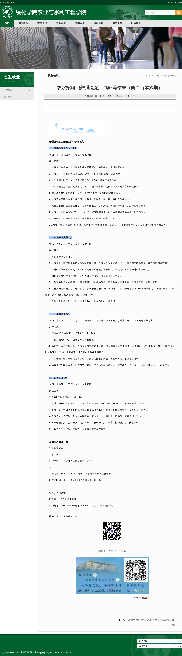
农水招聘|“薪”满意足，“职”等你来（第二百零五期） (151, 620)
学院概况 (23, 23)
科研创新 (98, 23)
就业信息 (8, 97)
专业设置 (61, 23)
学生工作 (117, 23)
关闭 (171, 625)
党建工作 (42, 23)
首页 (7, 23)
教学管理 (80, 23)
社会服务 (136, 23)
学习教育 (8, 90)
